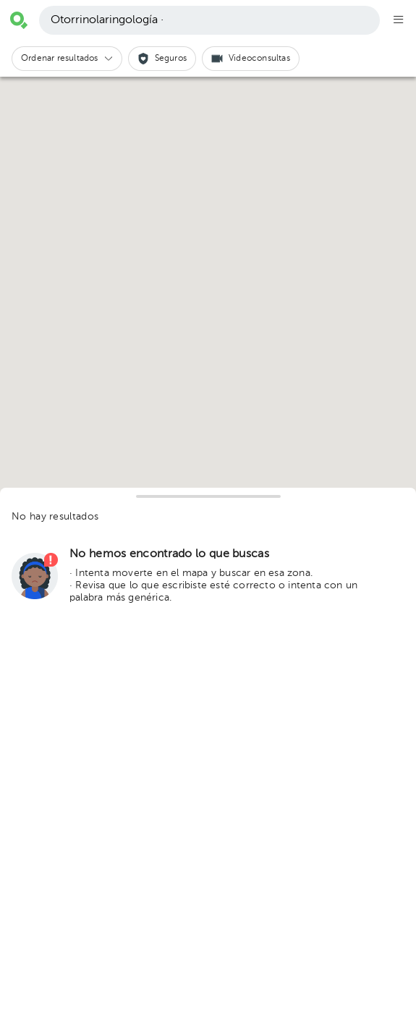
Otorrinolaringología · (107, 20)
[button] (67, 58)
